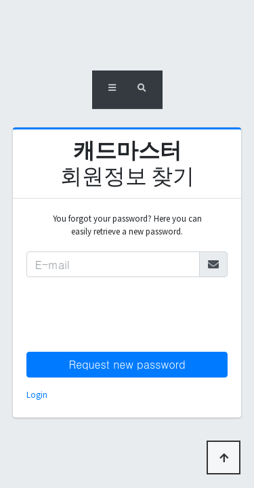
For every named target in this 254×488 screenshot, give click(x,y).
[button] (112, 89)
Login (36, 394)
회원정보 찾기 (127, 163)
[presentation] (129, 314)
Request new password (126, 364)
